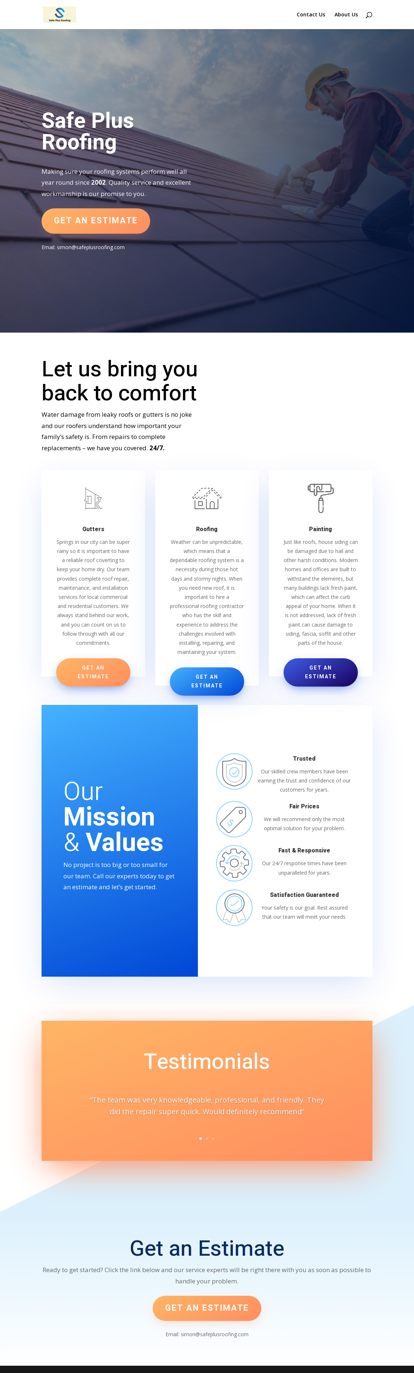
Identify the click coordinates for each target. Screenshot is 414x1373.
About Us (346, 15)
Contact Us (311, 15)
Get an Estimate (93, 672)
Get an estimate (96, 221)
